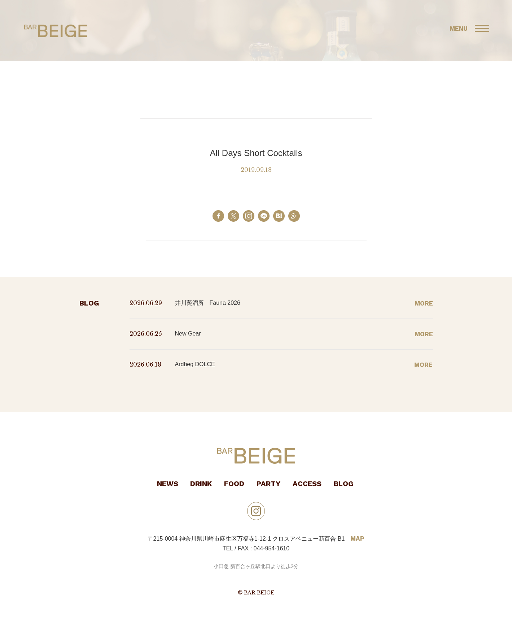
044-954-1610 (272, 548)
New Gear (188, 333)
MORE (424, 303)
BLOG (344, 483)
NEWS (167, 483)
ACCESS (307, 483)
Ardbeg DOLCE (195, 364)
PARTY (268, 483)
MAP (357, 538)
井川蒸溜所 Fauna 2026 (207, 303)
